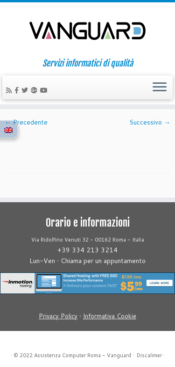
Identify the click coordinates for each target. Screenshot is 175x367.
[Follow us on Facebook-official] (17, 90)
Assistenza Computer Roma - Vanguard (82, 355)
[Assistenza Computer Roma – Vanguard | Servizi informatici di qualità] (87, 30)
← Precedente (26, 122)
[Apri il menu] (160, 88)
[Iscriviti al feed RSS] (10, 90)
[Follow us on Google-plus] (35, 90)
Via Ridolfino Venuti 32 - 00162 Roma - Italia (87, 239)
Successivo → (149, 122)
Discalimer (149, 355)
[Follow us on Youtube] (45, 90)
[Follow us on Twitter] (26, 90)
